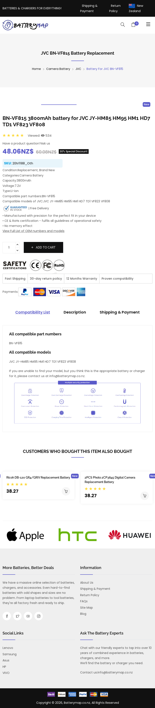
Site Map (86, 607)
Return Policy (89, 595)
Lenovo (8, 648)
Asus (6, 660)
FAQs (84, 601)
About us (86, 582)
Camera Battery (58, 68)
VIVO (6, 673)
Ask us (45, 143)
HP (4, 667)
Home (36, 68)
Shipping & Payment (95, 589)
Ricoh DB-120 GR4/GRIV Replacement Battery (38, 477)
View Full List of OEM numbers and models (33, 231)
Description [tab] (75, 312)
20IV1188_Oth (23, 163)
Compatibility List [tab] (32, 312)
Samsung (10, 654)
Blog (83, 614)
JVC (78, 68)
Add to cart (43, 247)
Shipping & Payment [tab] (120, 312)
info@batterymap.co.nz (115, 672)
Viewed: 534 (40, 135)
